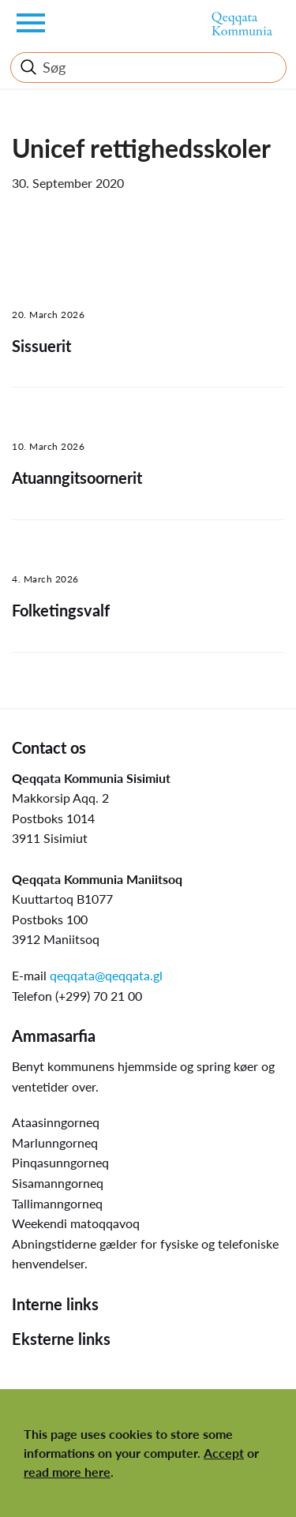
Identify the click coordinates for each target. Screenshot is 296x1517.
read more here (67, 1471)
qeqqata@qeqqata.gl (106, 975)
